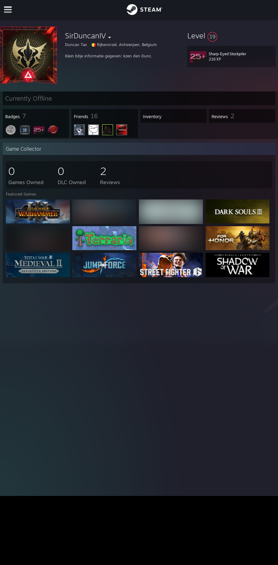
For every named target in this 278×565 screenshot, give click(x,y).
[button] (231, 35)
